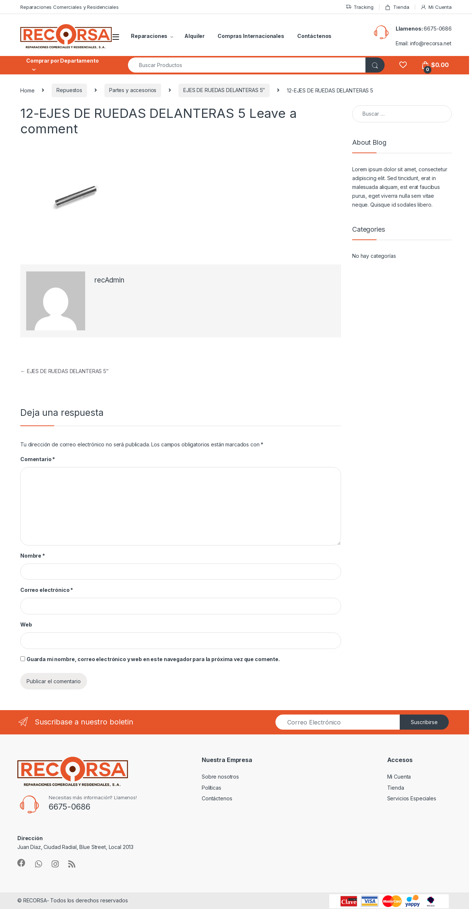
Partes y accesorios (132, 90)
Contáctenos (314, 36)
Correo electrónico (46, 590)
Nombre (32, 555)
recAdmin (109, 280)
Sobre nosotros (220, 776)
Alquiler (194, 36)
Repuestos (69, 90)
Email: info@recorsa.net (423, 43)
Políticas (211, 788)
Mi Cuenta (436, 7)
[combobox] (247, 65)
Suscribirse (424, 722)
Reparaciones (149, 36)
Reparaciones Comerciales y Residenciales (69, 7)
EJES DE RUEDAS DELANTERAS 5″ (224, 90)
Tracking (360, 7)
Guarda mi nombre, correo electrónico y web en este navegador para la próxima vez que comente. (153, 659)
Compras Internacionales (251, 36)
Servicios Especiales (411, 798)
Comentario (37, 459)
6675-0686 (438, 28)
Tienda (397, 7)
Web (26, 624)
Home (27, 90)
